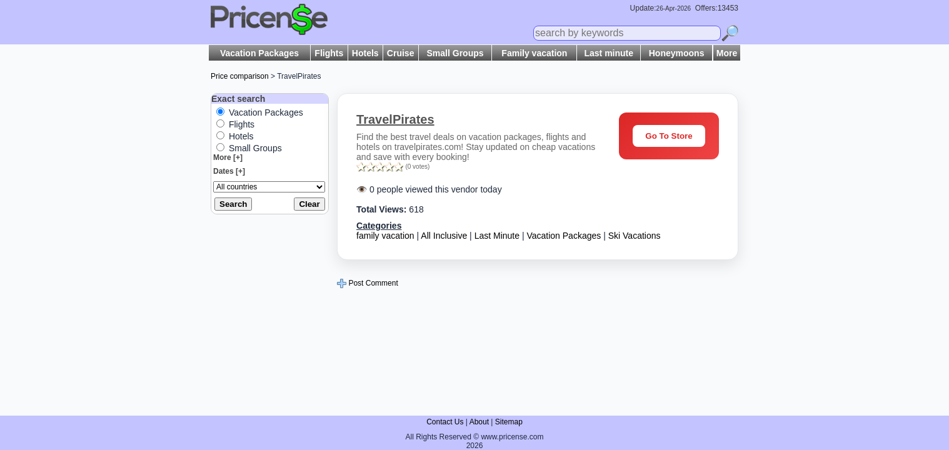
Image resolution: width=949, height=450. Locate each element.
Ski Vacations (634, 236)
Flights (328, 53)
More (726, 53)
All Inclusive (444, 236)
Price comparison (240, 76)
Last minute (608, 53)
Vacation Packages (259, 53)
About (479, 422)
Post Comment (367, 283)
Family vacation (534, 53)
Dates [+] (229, 171)
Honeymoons (677, 53)
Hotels (365, 53)
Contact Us (444, 422)
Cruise (400, 53)
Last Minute (497, 236)
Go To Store (668, 136)
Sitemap (509, 422)
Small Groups (455, 53)
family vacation (385, 236)
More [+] (228, 157)
